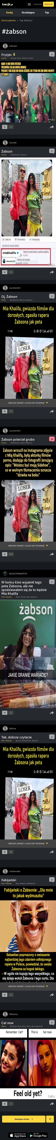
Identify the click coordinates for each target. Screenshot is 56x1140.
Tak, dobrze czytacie (16, 737)
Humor (4, 58)
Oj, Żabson (9, 296)
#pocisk (18, 741)
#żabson (25, 58)
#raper (22, 443)
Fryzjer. (8, 55)
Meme (3, 1026)
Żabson (6, 151)
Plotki (3, 300)
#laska (23, 597)
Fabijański (8, 880)
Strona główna (8, 20)
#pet (28, 597)
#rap (17, 883)
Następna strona (24, 1119)
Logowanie (37, 4)
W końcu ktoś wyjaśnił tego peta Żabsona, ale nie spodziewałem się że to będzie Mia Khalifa (24, 587)
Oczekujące (27, 12)
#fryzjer (13, 58)
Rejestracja (48, 4)
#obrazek (13, 1026)
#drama (22, 300)
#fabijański (31, 883)
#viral (24, 1026)
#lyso (31, 58)
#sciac (19, 58)
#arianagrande (37, 1026)
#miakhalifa (15, 155)
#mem (18, 597)
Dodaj (9, 12)
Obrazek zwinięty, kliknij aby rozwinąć (26, 403)
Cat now (7, 1023)
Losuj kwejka (51, 1120)
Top (46, 12)
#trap (29, 1026)
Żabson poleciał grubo (18, 439)
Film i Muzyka (6, 597)
